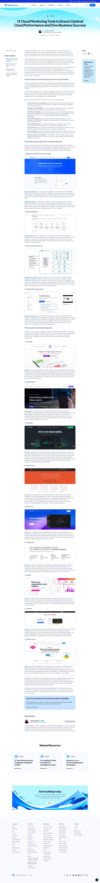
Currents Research (47, 835)
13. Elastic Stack (29, 639)
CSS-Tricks (45, 831)
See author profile (69, 721)
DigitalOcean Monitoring (30, 191)
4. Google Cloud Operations (34, 289)
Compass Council (47, 841)
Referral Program (16, 839)
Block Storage (31, 850)
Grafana (26, 629)
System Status (77, 833)
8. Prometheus (29, 465)
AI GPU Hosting (62, 826)
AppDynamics (28, 411)
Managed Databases (32, 845)
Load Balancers (31, 843)
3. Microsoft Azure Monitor (33, 246)
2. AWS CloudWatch (31, 212)
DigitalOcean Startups (48, 837)
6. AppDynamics (30, 382)
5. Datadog (28, 341)
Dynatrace (27, 532)
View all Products (32, 867)
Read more (18, 768)
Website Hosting (62, 837)
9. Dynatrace (28, 506)
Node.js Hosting (62, 843)
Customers (14, 835)
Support (76, 826)
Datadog (26, 370)
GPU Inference (62, 833)
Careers (79, 1)
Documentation (46, 854)
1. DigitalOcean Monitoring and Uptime (37, 154)
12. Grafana (28, 608)
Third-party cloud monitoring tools (38, 328)
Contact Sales (92, 1)
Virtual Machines (62, 850)
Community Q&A (47, 828)
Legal (13, 845)
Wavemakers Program (48, 839)
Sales (75, 828)
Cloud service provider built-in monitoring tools (11, 65)
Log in (86, 5)
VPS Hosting (62, 835)
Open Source (46, 843)
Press (13, 843)
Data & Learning (31, 833)
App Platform (31, 841)
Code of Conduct (47, 858)
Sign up (92, 5)
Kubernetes (30, 837)
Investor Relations (16, 852)
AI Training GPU (62, 831)
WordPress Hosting (63, 847)
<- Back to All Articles (10, 50)
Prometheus (27, 494)
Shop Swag (46, 860)
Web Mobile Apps (63, 845)
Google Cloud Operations (31, 316)
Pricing (44, 850)
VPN (60, 839)
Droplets (30, 835)
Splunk (26, 598)
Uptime (29, 856)
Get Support (85, 1)
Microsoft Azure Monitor (31, 277)
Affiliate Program (16, 841)
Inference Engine (32, 831)
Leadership (14, 828)
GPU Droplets (31, 826)
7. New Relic (28, 423)
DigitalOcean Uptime (29, 201)
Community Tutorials (47, 826)
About (13, 826)
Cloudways (30, 865)
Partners (14, 837)
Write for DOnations (47, 833)
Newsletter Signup (47, 845)
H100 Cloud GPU (62, 828)
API (28, 854)
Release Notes (46, 856)
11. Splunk (27, 575)
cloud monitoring (34, 86)
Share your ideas (78, 835)
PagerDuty (27, 565)
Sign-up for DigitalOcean (32, 707)
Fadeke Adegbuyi (49, 30)
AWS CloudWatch (29, 235)
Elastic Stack (27, 666)
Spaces (29, 847)
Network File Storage (33, 852)
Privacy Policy (15, 847)
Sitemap (30, 875)
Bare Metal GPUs (31, 828)
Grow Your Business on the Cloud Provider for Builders (11, 74)
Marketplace (46, 847)
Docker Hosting (62, 841)
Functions (30, 839)
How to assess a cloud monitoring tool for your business (12, 60)
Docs (74, 1)
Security (14, 850)
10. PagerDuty (29, 542)
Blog (71, 1)
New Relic (27, 452)
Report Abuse (77, 831)
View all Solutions (63, 852)
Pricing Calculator (47, 852)
